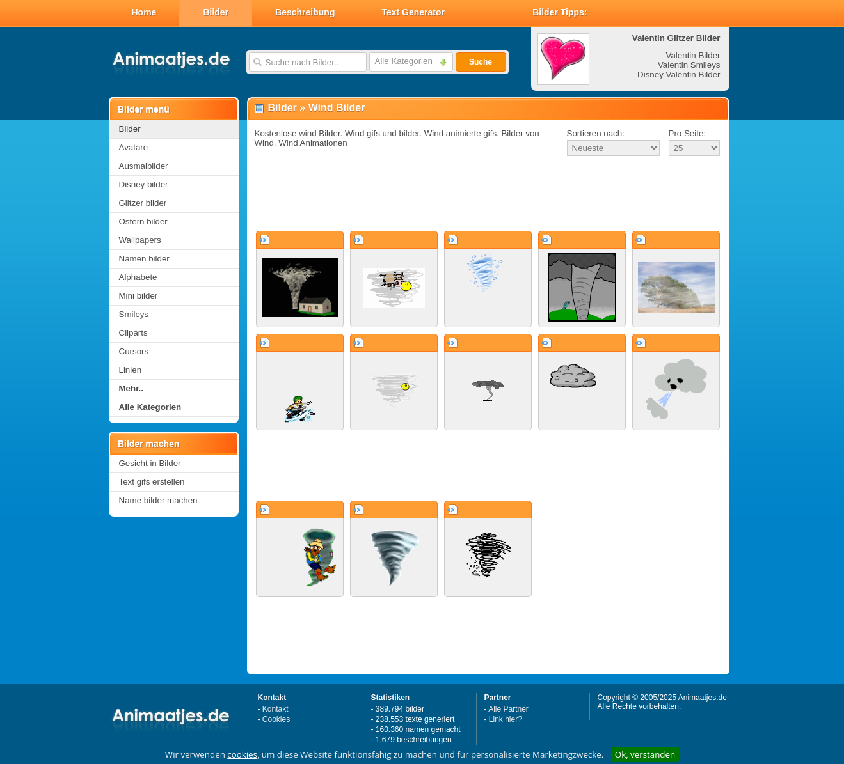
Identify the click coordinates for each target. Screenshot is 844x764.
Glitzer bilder (143, 203)
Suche (480, 62)
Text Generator (413, 12)
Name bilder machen (158, 500)
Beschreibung (305, 12)
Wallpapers (140, 240)
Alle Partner (508, 709)
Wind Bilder (336, 107)
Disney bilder (143, 184)
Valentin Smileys (689, 65)
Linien (130, 370)
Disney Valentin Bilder (678, 74)
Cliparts (133, 333)
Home (144, 12)
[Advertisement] (488, 194)
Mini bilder (138, 295)
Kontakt (275, 709)
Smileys (134, 314)
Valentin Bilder (693, 55)
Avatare (133, 147)
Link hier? (505, 719)
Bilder (215, 12)
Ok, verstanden (645, 754)
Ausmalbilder (143, 166)
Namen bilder (144, 258)
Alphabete (138, 277)
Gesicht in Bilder (150, 463)
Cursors (134, 351)
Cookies (276, 719)
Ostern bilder (143, 221)
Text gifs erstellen (152, 482)
